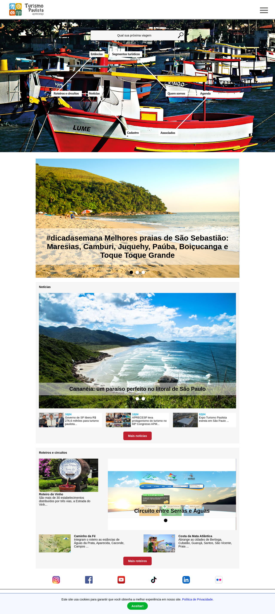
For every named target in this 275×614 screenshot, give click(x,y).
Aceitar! (137, 606)
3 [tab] (143, 272)
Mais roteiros (137, 561)
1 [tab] (131, 272)
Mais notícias (137, 436)
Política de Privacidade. (198, 599)
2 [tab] (137, 272)
